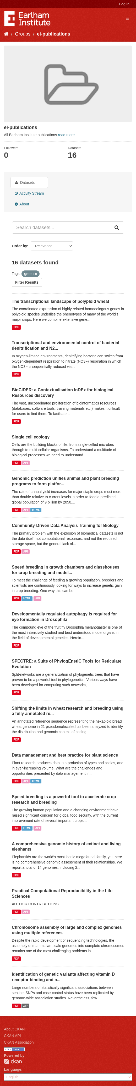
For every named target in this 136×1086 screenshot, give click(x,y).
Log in (124, 4)
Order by (19, 246)
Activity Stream (29, 193)
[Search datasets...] (61, 227)
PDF (16, 327)
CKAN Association (19, 1042)
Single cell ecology (31, 437)
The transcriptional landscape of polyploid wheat (60, 301)
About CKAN (14, 1029)
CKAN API (12, 1036)
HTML (36, 509)
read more (66, 135)
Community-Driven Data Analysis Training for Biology (65, 525)
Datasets (25, 182)
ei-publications (53, 34)
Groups (22, 34)
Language (12, 1069)
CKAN (13, 1061)
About (22, 204)
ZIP (25, 1005)
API (25, 462)
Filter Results (27, 282)
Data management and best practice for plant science (65, 755)
